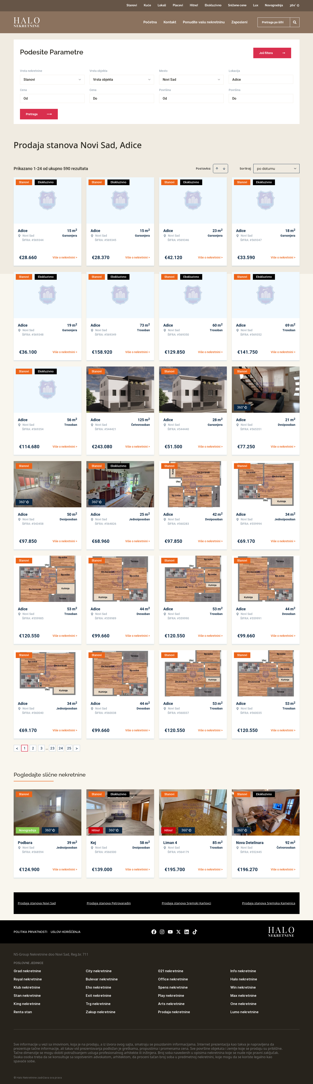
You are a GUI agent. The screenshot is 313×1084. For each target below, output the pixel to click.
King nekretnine (27, 1002)
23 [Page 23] (52, 746)
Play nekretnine (171, 994)
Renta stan (23, 1010)
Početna (150, 22)
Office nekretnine (173, 977)
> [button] (76, 746)
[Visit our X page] (178, 929)
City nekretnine (99, 969)
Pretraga (39, 112)
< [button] (17, 746)
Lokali (162, 5)
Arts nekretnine (171, 1002)
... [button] (47, 746)
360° (295, 5)
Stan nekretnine (27, 994)
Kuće (147, 5)
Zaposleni (239, 22)
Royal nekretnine (28, 977)
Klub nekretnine (27, 985)
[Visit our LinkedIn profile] (186, 929)
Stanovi (132, 5)
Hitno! (194, 5)
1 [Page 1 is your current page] (24, 746)
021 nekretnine (170, 969)
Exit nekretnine (98, 994)
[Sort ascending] (217, 166)
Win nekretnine (243, 985)
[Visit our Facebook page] (153, 929)
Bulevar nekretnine (102, 977)
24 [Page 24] (61, 746)
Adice (236, 78)
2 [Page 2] (33, 746)
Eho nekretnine (98, 985)
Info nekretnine (243, 969)
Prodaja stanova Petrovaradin (109, 901)
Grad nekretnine (27, 969)
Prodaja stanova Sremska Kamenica (268, 901)
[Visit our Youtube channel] (170, 929)
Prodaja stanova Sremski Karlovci (186, 901)
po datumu (266, 166)
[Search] (295, 22)
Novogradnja (274, 5)
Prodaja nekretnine (174, 1010)
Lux (255, 5)
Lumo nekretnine (244, 1010)
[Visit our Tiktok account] (194, 929)
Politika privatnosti (30, 930)
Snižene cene (237, 5)
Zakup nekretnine (100, 1010)
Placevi (178, 5)
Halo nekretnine (243, 977)
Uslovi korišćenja (66, 930)
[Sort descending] (224, 166)
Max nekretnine (243, 994)
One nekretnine (243, 1002)
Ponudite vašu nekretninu (204, 22)
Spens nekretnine (173, 985)
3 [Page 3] (41, 746)
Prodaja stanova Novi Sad (37, 901)
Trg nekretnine (98, 1002)
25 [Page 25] (69, 746)
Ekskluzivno (213, 5)
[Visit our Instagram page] (162, 929)
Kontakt (170, 22)
